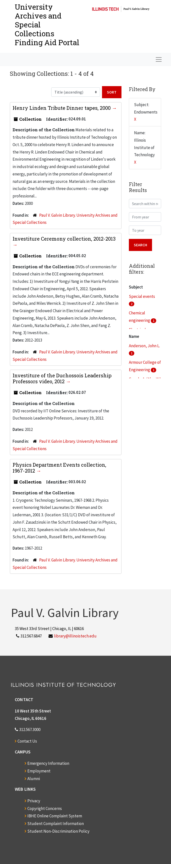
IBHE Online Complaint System (54, 816)
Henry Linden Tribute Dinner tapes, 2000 (62, 108)
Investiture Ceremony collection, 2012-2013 (64, 238)
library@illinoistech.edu (75, 636)
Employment (39, 771)
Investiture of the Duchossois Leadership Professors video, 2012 (62, 378)
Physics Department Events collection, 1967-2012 (59, 467)
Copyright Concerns (44, 808)
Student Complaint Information (55, 823)
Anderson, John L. (144, 345)
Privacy (33, 801)
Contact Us (27, 741)
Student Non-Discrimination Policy (58, 831)
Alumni (33, 778)
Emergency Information (48, 763)
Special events (142, 296)
